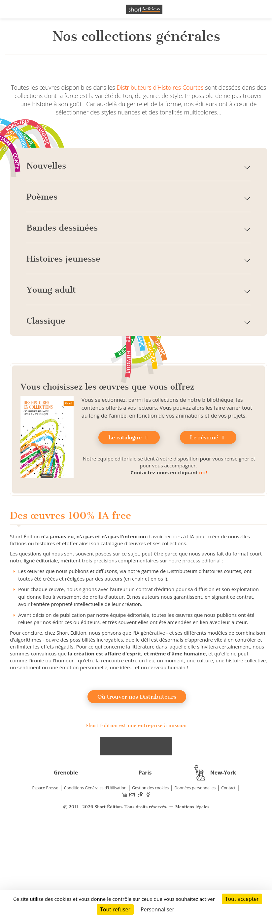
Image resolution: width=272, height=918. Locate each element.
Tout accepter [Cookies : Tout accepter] (242, 898)
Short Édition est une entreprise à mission (136, 813)
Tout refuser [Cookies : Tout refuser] (115, 909)
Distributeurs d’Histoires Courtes (160, 175)
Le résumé (208, 525)
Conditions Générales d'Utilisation (95, 876)
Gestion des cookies (150, 876)
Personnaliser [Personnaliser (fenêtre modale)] (157, 909)
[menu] (8, 9)
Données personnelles (195, 876)
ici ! (203, 560)
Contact (228, 876)
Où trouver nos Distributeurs (136, 784)
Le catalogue (129, 525)
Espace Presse (45, 876)
